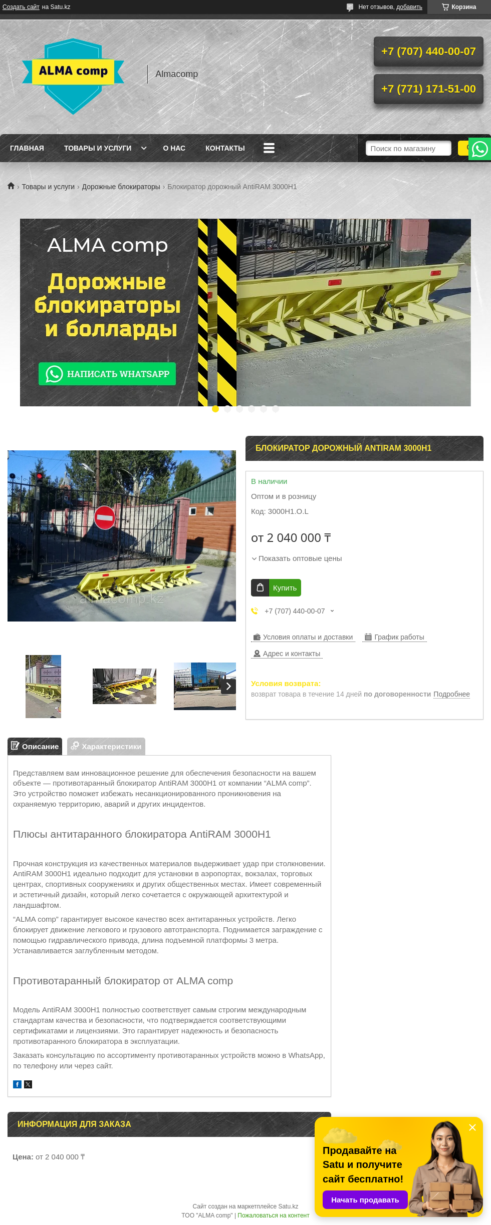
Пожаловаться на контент (273, 1215)
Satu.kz (288, 1206)
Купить (285, 587)
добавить (409, 7)
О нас (174, 148)
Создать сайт (21, 7)
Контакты (224, 148)
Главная (27, 148)
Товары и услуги (98, 148)
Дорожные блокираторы (121, 187)
